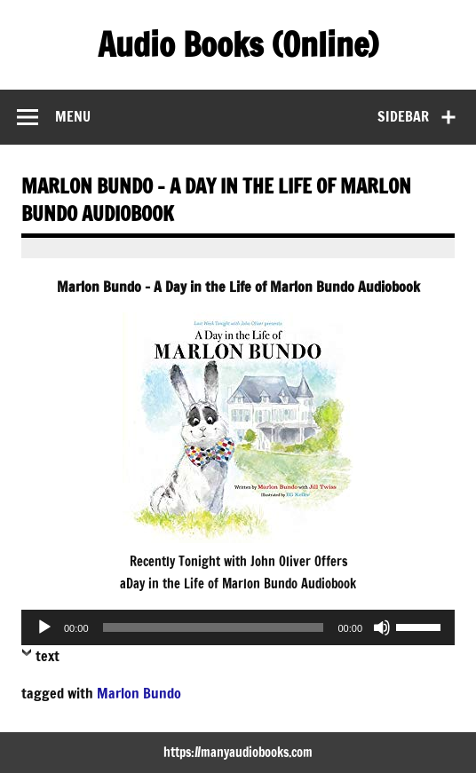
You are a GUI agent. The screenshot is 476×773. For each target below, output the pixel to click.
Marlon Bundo (139, 693)
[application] (238, 627)
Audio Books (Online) (238, 44)
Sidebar (403, 116)
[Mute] (382, 627)
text (48, 656)
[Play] (44, 627)
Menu (73, 116)
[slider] (213, 627)
